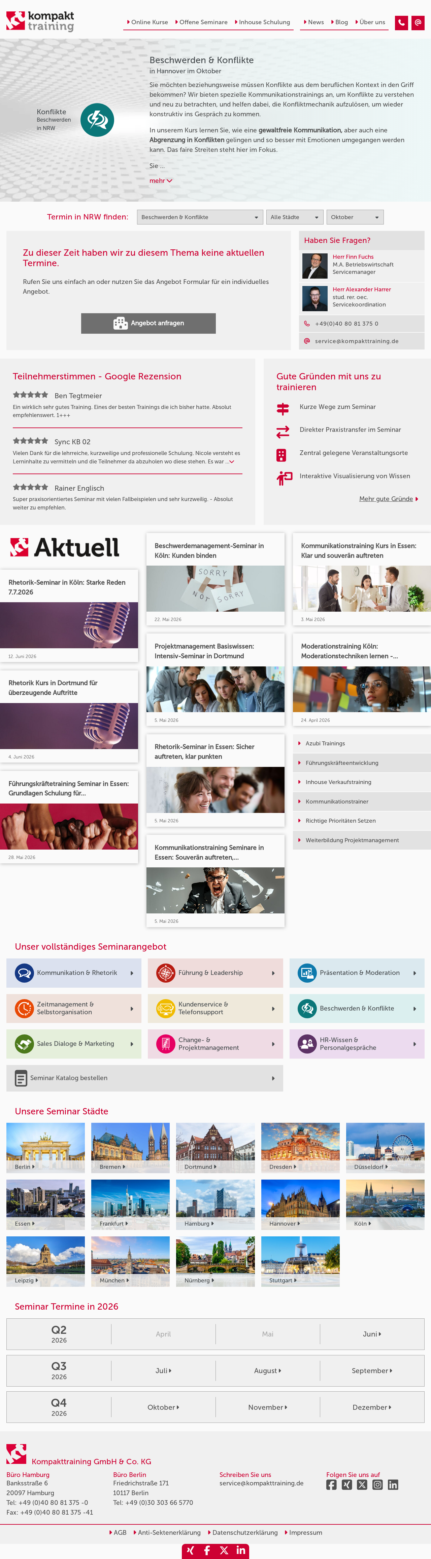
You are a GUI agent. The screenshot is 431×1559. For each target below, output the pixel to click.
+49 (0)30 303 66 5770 (159, 1503)
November (267, 1407)
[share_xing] (190, 1551)
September (372, 1370)
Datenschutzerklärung (242, 1532)
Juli (163, 1370)
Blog (339, 22)
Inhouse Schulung (262, 22)
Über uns (370, 22)
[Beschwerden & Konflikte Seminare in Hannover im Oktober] (401, 23)
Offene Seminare (201, 22)
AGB (118, 1532)
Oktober (163, 1407)
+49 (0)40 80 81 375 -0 (53, 1503)
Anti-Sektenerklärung (167, 1532)
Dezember (372, 1407)
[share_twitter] (224, 1551)
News (313, 22)
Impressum (303, 1532)
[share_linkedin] (240, 1551)
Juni (372, 1334)
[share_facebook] (207, 1551)
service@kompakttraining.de (262, 1483)
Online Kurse (147, 22)
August (267, 1370)
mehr (161, 180)
